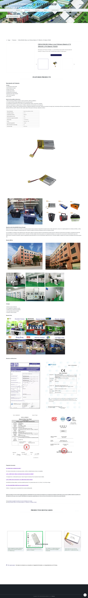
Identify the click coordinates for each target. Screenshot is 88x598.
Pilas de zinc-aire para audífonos (65, 494)
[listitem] (44, 64)
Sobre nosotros (67, 21)
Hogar (18, 21)
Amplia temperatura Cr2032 (25, 494)
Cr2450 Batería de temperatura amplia (28, 496)
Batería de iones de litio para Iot (36, 494)
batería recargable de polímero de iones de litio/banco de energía (20, 501)
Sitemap (53, 596)
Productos (27, 21)
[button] (7, 4)
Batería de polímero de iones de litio (13, 494)
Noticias (37, 21)
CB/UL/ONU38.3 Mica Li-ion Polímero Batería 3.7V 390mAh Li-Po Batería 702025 (22, 502)
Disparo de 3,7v (45, 494)
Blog (45, 21)
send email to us (56, 55)
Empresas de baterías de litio (53, 494)
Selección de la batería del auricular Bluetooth (56, 496)
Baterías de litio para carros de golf (14, 496)
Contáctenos (55, 21)
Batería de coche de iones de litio (41, 496)
